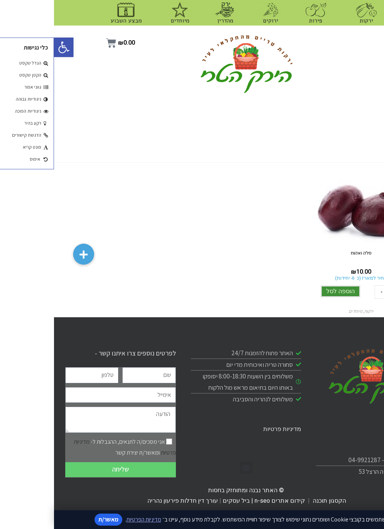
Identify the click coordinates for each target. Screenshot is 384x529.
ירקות (366, 43)
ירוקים (365, 83)
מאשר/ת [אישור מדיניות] (54, 519)
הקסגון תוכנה (275, 500)
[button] (10, 47)
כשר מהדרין (359, 104)
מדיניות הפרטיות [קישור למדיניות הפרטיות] (89, 519)
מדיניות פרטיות (228, 429)
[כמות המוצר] (341, 292)
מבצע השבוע (357, 144)
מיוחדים (364, 124)
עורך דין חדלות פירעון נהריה (128, 500)
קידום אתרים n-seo (226, 500)
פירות (366, 63)
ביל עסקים (182, 500)
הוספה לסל (286, 291)
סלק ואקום (307, 252)
